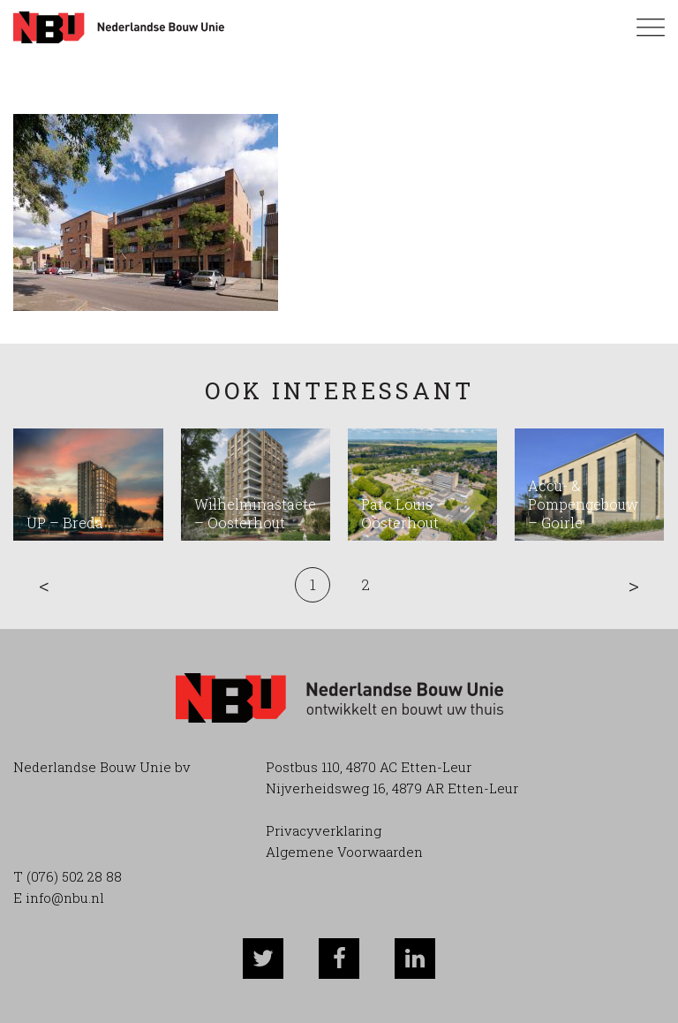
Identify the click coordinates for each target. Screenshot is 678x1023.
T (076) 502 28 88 (67, 876)
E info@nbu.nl (58, 897)
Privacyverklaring (323, 830)
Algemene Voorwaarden (344, 851)
